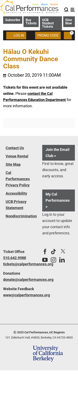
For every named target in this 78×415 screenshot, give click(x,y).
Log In (16, 35)
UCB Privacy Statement (16, 204)
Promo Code (47, 35)
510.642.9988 (14, 258)
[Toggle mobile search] (66, 9)
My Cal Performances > (58, 200)
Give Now (68, 21)
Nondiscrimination (21, 216)
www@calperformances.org (19, 295)
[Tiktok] (53, 251)
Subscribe (12, 20)
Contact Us (15, 148)
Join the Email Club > (57, 152)
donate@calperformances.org (19, 279)
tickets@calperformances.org (19, 264)
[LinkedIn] (62, 259)
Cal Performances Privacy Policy (18, 179)
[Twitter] (63, 251)
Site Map (13, 164)
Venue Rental (17, 156)
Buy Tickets (31, 21)
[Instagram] (53, 259)
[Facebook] (45, 251)
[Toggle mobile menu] (73, 9)
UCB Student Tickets (48, 23)
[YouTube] (45, 259)
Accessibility (16, 193)
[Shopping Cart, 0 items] (68, 35)
